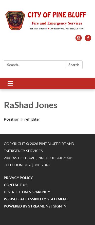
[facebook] (88, 39)
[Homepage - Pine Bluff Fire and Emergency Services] (47, 20)
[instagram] (78, 39)
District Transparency (27, 192)
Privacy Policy (18, 177)
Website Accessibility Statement (36, 199)
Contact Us (15, 185)
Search (73, 64)
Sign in (59, 206)
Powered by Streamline (27, 206)
